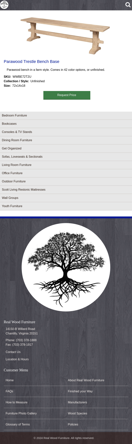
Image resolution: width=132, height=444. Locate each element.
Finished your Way (80, 391)
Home (10, 380)
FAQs (9, 391)
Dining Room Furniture (17, 140)
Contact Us (13, 352)
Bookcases (9, 123)
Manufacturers (77, 402)
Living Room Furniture (16, 164)
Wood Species (77, 413)
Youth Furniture (12, 206)
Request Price (66, 95)
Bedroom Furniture (14, 115)
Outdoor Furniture (14, 181)
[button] (65, 34)
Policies (73, 424)
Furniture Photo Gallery (21, 413)
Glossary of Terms (18, 424)
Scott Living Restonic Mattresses (23, 189)
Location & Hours (17, 359)
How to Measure (17, 402)
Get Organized (11, 148)
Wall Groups (10, 197)
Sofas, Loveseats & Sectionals (22, 156)
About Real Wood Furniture (86, 380)
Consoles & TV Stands (17, 132)
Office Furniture (12, 173)
